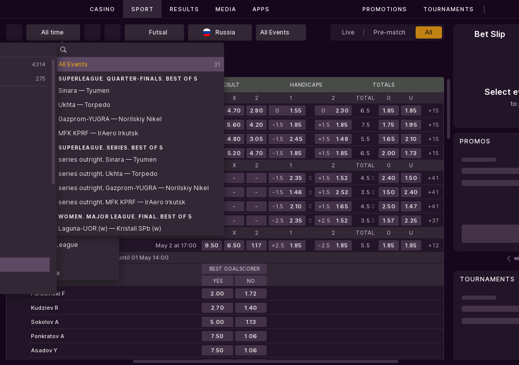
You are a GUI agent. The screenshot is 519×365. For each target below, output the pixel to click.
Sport (142, 9)
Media (225, 9)
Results (184, 9)
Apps (261, 9)
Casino (102, 9)
